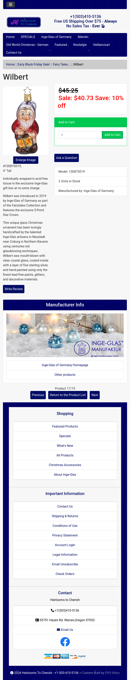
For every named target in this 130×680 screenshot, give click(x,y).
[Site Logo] (23, 22)
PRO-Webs (112, 673)
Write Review (14, 289)
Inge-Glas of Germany (56, 37)
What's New (65, 446)
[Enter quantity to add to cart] (80, 135)
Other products (64, 375)
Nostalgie (80, 45)
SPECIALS (28, 37)
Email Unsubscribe (65, 564)
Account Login (65, 545)
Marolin (83, 37)
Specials (65, 436)
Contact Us (14, 52)
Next (94, 395)
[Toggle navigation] (10, 4)
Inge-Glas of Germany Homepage (65, 365)
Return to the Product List (68, 395)
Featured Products (65, 426)
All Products (64, 455)
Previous (38, 395)
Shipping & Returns (65, 516)
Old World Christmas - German (27, 45)
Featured (61, 45)
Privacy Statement (65, 535)
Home (10, 37)
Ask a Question (66, 158)
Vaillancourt (101, 45)
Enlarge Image (26, 160)
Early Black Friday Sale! (34, 64)
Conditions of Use (65, 526)
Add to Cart (112, 135)
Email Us (65, 630)
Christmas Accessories (65, 465)
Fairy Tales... (61, 64)
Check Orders (65, 574)
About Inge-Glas (65, 474)
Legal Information (65, 555)
